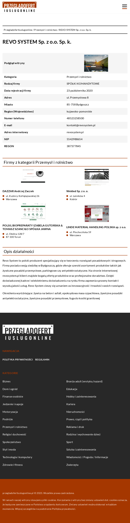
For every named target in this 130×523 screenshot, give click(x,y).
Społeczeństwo (12, 442)
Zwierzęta (72, 464)
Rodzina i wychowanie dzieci (83, 434)
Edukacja (71, 389)
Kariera (70, 404)
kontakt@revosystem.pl (81, 125)
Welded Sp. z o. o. (77, 191)
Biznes (6, 381)
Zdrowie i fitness (13, 464)
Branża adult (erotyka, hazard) (84, 381)
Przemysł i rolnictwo (79, 76)
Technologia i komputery (17, 457)
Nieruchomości (75, 411)
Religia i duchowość (14, 434)
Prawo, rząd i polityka (79, 419)
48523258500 (75, 118)
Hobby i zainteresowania (81, 396)
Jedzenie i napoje (13, 404)
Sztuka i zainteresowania (81, 449)
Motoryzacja (10, 411)
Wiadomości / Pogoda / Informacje (87, 457)
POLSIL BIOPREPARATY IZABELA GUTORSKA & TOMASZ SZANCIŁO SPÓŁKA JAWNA (33, 227)
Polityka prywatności (18, 359)
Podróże (8, 419)
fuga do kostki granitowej (84, 298)
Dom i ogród (10, 389)
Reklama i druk (75, 426)
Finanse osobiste (13, 396)
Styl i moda (9, 449)
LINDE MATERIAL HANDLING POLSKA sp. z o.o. (96, 227)
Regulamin (42, 359)
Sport (69, 442)
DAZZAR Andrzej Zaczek (18, 191)
